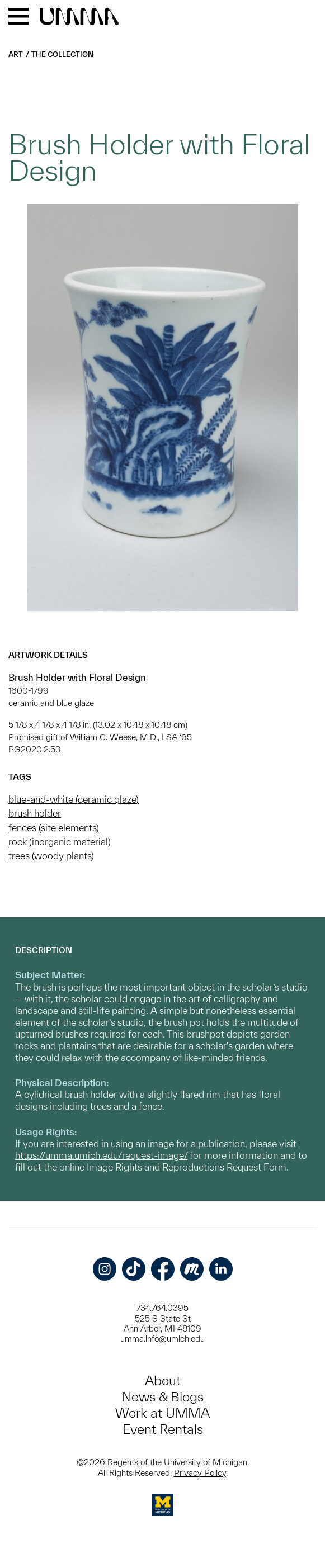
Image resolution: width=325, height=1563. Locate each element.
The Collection (62, 54)
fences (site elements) (53, 827)
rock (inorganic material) (59, 841)
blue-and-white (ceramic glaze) (73, 799)
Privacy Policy (200, 1472)
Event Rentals (163, 1429)
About (163, 1380)
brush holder (34, 813)
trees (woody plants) (51, 855)
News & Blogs (162, 1396)
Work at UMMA (162, 1412)
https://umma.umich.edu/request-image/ (101, 1155)
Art (15, 54)
